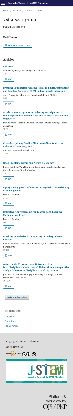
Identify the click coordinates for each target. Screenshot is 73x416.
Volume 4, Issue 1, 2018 (19, 45)
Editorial (8, 66)
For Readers (10, 316)
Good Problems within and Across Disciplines (28, 162)
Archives (17, 10)
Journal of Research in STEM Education (28, 3)
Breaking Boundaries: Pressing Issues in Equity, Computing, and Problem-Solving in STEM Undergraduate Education (36, 89)
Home (6, 10)
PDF (10, 79)
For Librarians (12, 325)
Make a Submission (17, 297)
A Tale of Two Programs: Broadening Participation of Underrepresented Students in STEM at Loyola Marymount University (35, 115)
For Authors (10, 321)
